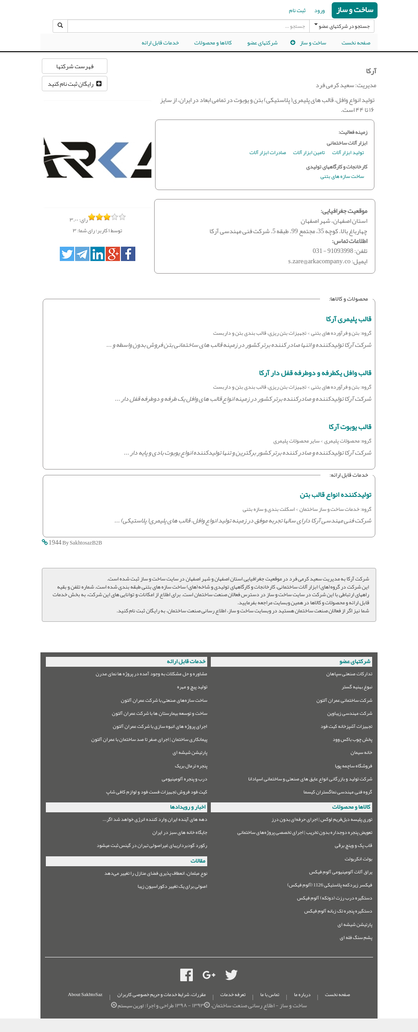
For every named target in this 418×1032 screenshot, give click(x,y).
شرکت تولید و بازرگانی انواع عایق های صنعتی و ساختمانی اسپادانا (310, 780)
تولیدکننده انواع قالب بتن (335, 494)
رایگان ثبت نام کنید (75, 83)
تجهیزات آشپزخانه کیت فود (346, 727)
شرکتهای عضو (262, 43)
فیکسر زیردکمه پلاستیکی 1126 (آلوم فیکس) (329, 886)
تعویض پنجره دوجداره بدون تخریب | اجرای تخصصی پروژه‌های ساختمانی (304, 833)
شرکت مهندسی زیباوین (349, 714)
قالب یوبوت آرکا (350, 427)
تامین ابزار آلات (309, 153)
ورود (319, 10)
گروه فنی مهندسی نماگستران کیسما (337, 793)
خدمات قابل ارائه (160, 43)
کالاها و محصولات (213, 43)
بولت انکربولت (358, 860)
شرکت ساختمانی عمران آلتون (344, 701)
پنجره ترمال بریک (191, 767)
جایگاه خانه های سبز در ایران (179, 833)
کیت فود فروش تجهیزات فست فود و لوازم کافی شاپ (156, 793)
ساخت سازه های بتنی (342, 177)
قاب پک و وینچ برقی (353, 846)
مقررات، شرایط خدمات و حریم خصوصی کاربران (161, 994)
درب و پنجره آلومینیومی (184, 780)
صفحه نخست (356, 43)
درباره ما (302, 994)
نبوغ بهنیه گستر (357, 688)
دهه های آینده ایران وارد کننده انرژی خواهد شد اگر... (154, 820)
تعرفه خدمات (232, 994)
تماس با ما (269, 994)
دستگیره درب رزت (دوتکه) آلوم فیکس (334, 899)
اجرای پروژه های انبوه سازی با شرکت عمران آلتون (160, 727)
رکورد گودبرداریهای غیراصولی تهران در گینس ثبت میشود (152, 846)
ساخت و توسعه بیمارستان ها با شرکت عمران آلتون (159, 714)
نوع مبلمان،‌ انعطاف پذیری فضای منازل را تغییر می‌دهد (155, 874)
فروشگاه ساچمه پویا (353, 767)
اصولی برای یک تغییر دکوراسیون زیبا (172, 887)
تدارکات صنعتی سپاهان (349, 675)
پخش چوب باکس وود (352, 740)
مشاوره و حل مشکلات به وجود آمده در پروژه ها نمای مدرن (151, 675)
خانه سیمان (361, 753)
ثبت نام (297, 10)
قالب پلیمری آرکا (348, 319)
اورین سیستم (131, 1006)
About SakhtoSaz (85, 994)
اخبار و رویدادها (187, 807)
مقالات (198, 861)
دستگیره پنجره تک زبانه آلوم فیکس (338, 912)
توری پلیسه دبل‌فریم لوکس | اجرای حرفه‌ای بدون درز (321, 820)
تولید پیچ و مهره (192, 688)
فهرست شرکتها (74, 66)
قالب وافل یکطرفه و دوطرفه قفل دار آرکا (315, 373)
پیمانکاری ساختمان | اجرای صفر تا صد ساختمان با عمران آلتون (149, 740)
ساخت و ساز (354, 10)
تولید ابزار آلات (348, 153)
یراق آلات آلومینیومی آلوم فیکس (340, 873)
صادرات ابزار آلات (267, 153)
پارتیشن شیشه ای (190, 753)
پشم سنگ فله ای (356, 939)
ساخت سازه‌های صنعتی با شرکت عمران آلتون (164, 701)
